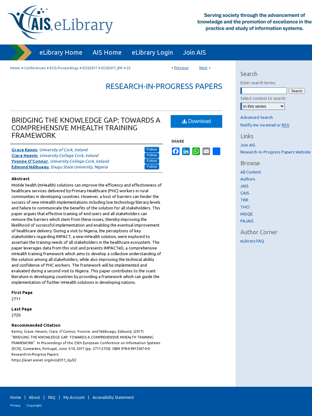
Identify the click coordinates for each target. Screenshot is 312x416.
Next (203, 68)
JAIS (244, 186)
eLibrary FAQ (252, 241)
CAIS (244, 193)
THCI (245, 207)
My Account (74, 397)
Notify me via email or (264, 125)
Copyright (34, 405)
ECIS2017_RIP (112, 68)
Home (15, 68)
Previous (181, 68)
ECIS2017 (89, 68)
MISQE (246, 214)
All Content (250, 172)
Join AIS (247, 145)
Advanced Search (256, 117)
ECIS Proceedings (64, 68)
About (34, 397)
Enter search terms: (258, 82)
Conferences (35, 68)
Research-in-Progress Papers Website (275, 152)
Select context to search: (263, 98)
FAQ (51, 397)
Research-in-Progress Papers (164, 86)
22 (129, 68)
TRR (244, 200)
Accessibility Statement (113, 397)
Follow (152, 149)
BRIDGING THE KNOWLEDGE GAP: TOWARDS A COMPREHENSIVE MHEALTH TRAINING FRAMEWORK (85, 127)
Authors (247, 179)
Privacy (15, 405)
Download (196, 121)
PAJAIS (247, 221)
